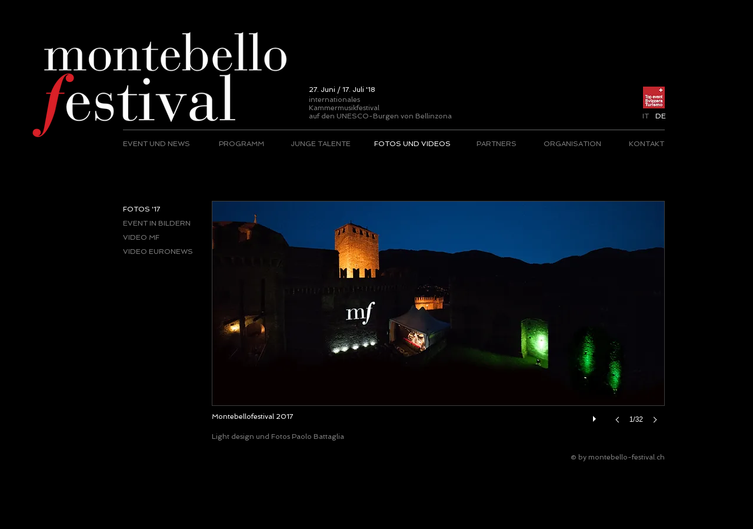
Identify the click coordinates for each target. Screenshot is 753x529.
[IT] (645, 116)
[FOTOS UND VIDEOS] (412, 143)
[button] (660, 116)
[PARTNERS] (496, 143)
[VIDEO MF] (162, 237)
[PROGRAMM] (241, 143)
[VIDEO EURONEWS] (162, 251)
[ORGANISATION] (572, 143)
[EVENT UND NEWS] (157, 143)
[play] (596, 416)
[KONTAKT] (646, 143)
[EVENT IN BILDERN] (162, 223)
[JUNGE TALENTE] (320, 143)
